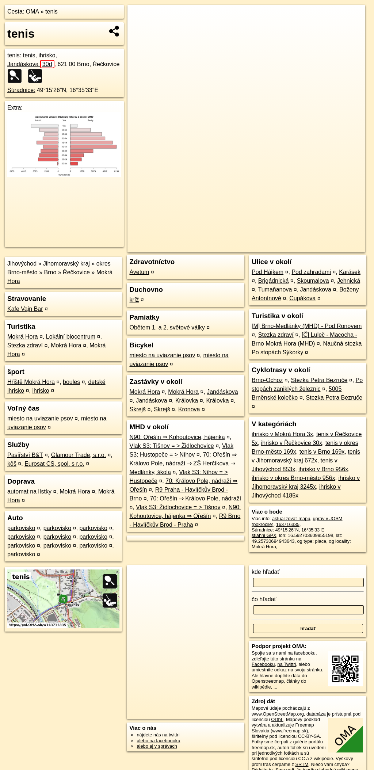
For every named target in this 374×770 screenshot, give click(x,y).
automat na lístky (29, 491)
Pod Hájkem (267, 272)
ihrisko (40, 391)
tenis (51, 11)
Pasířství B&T (25, 455)
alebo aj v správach (157, 746)
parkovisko (21, 528)
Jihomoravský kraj (66, 263)
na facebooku (301, 653)
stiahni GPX (264, 535)
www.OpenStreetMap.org (278, 714)
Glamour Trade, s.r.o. (78, 455)
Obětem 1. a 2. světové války (167, 327)
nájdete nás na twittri (158, 734)
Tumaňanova (275, 289)
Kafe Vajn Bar (25, 309)
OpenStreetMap (240, 247)
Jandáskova (30, 64)
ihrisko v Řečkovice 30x (291, 443)
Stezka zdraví (25, 345)
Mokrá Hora (22, 336)
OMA (32, 11)
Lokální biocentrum (70, 336)
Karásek (349, 272)
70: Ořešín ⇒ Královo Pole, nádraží (195, 498)
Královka (186, 400)
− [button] (140, 28)
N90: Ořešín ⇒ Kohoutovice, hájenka (177, 437)
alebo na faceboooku (158, 740)
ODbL (277, 719)
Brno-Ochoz (267, 380)
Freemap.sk (278, 247)
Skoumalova (313, 281)
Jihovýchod (22, 263)
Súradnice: (21, 90)
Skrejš (137, 409)
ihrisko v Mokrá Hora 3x (282, 434)
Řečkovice (76, 272)
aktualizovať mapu (291, 518)
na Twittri (286, 664)
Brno (50, 272)
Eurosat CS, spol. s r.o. (54, 464)
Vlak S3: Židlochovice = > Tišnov (178, 507)
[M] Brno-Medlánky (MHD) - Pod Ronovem (307, 326)
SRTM (301, 764)
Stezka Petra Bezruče (319, 380)
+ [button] (140, 17)
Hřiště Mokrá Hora (31, 382)
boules (71, 382)
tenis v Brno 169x (322, 452)
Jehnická (348, 281)
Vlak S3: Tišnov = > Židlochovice (171, 446)
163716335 (287, 524)
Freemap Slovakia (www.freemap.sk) (283, 727)
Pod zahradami (311, 272)
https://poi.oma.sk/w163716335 (333, 247)
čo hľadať (264, 599)
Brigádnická (273, 281)
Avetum (139, 272)
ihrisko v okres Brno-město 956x (293, 478)
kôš (11, 464)
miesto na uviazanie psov (40, 418)
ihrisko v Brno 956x (323, 469)
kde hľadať (266, 572)
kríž (134, 300)
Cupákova (302, 298)
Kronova (189, 409)
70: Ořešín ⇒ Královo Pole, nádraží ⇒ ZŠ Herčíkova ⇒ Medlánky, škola (182, 463)
